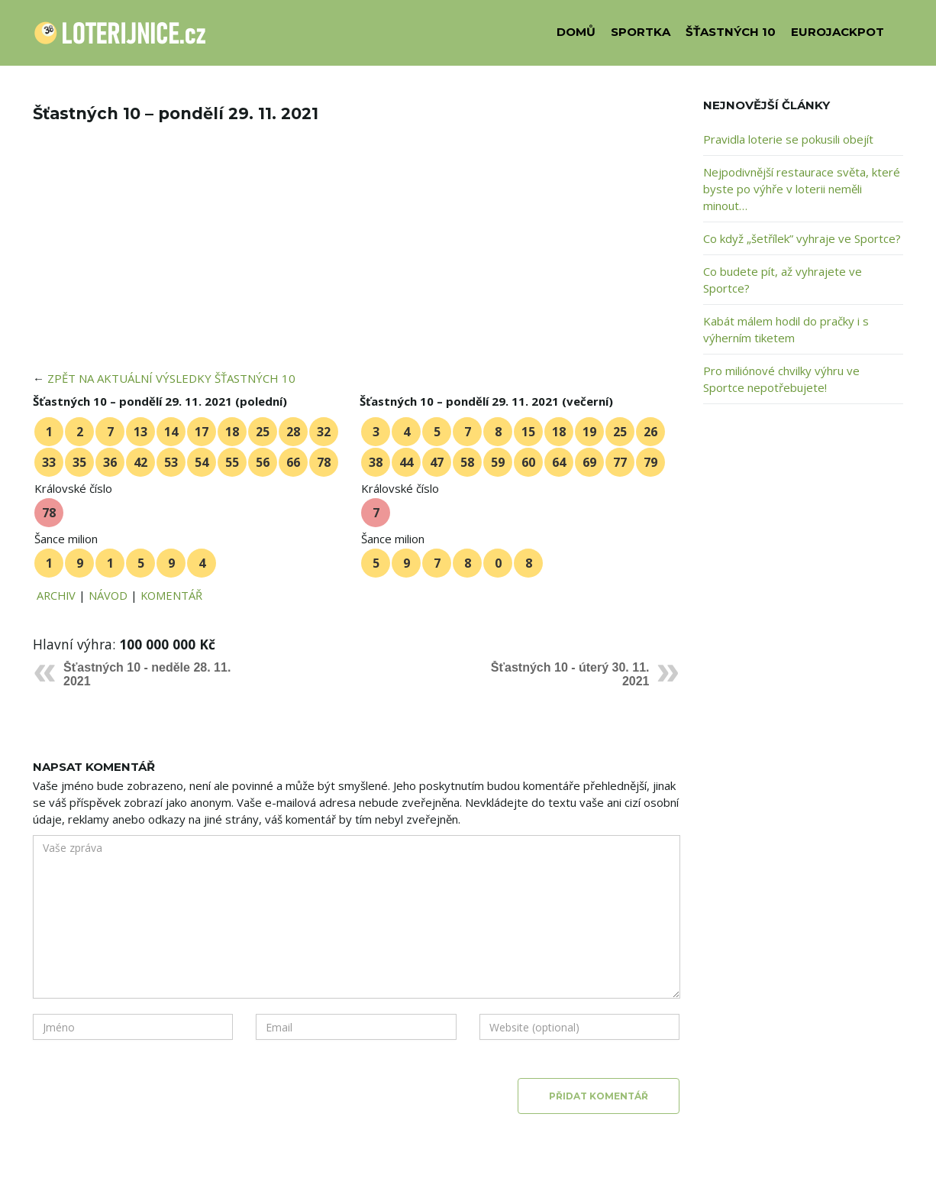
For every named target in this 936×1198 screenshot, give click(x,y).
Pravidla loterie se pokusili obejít (788, 139)
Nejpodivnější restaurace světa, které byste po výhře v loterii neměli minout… (801, 188)
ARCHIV (56, 595)
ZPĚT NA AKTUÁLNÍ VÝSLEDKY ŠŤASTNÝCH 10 (171, 378)
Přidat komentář (598, 1096)
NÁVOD (108, 595)
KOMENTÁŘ (171, 595)
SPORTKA (640, 31)
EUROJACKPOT (837, 31)
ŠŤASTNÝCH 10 (731, 31)
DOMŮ (576, 31)
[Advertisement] (356, 257)
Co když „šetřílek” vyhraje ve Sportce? (802, 238)
